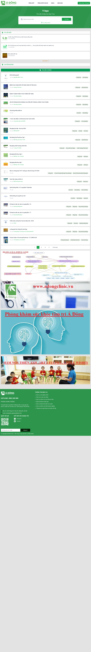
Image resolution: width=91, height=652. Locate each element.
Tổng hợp (75, 206)
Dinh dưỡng (85, 77)
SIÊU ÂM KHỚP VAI (12, 54)
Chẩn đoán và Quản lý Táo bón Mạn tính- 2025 (22, 221)
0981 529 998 (13, 398)
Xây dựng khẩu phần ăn (16, 110)
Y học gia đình (85, 121)
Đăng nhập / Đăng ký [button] (84, 3)
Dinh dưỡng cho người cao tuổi (17, 196)
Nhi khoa (86, 156)
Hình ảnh (60, 3)
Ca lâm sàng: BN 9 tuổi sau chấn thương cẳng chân (20, 37)
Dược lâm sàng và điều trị (16, 179)
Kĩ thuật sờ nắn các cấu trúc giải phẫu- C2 (20, 204)
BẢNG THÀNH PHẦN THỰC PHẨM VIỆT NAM (21, 94)
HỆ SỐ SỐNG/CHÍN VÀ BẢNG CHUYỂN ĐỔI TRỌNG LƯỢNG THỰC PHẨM (29, 102)
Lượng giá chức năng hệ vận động (18, 229)
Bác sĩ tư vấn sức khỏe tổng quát (80, 173)
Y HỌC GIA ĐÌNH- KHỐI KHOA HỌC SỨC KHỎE (22, 119)
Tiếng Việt (31, 3)
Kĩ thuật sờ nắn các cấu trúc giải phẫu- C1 (20, 212)
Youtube (19, 421)
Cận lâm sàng (84, 239)
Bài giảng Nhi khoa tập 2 (16, 154)
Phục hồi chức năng (70, 148)
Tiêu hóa (86, 130)
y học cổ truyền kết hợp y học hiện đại (63, 173)
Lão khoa (86, 198)
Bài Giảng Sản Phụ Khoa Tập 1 (17, 137)
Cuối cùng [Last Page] (55, 247)
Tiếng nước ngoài (42, 3)
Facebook (19, 418)
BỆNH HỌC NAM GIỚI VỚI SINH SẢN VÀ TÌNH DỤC (23, 85)
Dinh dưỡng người (14, 75)
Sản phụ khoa (85, 87)
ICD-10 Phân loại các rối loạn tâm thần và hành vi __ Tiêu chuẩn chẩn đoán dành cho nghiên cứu (31, 45)
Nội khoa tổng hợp (84, 223)
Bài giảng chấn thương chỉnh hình (18, 145)
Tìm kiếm (66, 19)
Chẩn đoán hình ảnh (75, 239)
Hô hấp (80, 130)
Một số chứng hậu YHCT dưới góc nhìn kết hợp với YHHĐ (24, 170)
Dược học (85, 181)
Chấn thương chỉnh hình (82, 148)
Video (52, 3)
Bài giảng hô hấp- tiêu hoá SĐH (18, 128)
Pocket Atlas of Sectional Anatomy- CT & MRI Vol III (23, 237)
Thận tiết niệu (85, 189)
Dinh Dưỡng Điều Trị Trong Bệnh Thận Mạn (21, 187)
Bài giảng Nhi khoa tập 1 (16, 162)
